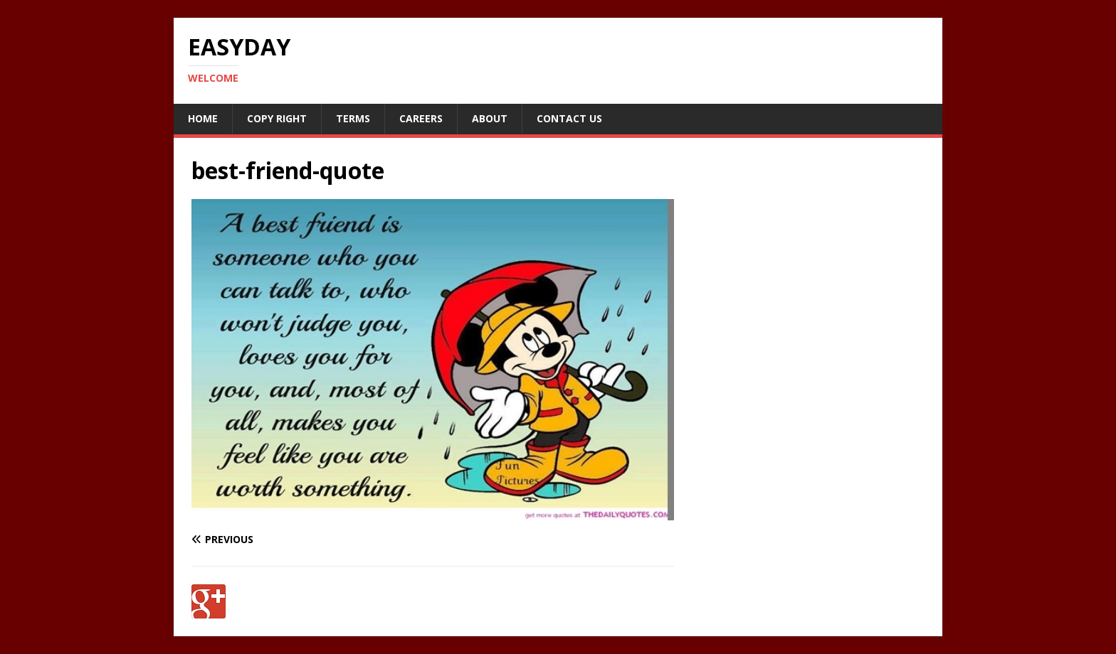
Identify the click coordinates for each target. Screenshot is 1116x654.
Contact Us (569, 118)
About (489, 118)
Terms (353, 118)
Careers (421, 118)
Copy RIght (277, 118)
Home (203, 118)
